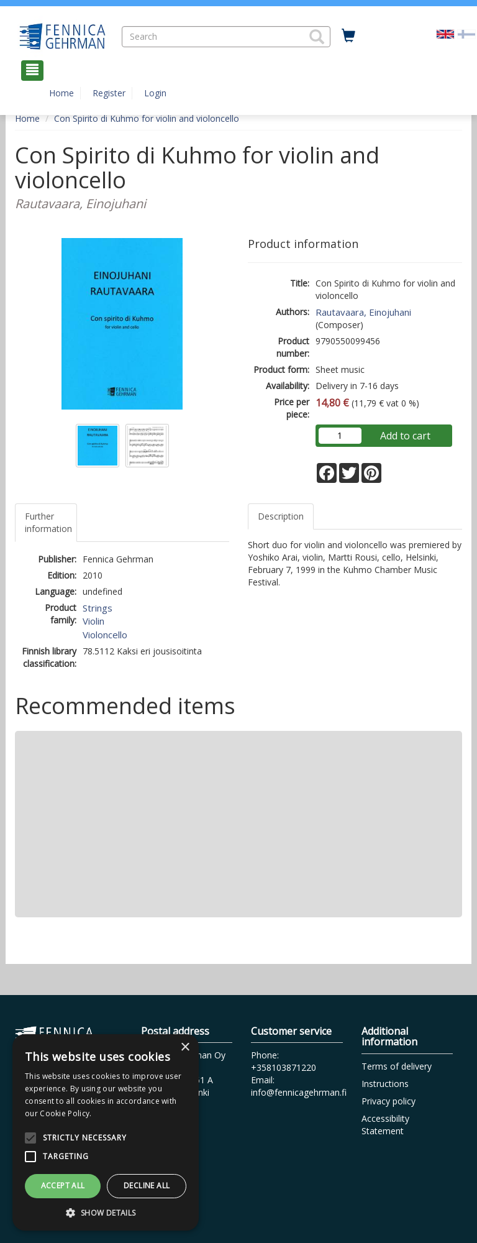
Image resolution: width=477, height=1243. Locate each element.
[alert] (105, 1132)
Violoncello (105, 634)
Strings (97, 608)
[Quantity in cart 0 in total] (348, 36)
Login (155, 93)
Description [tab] (281, 516)
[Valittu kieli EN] (445, 33)
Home (61, 93)
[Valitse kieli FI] (466, 33)
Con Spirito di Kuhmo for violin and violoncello (146, 118)
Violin (93, 621)
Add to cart (405, 436)
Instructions (385, 1083)
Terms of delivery (396, 1066)
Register (109, 93)
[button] (316, 36)
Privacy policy (388, 1101)
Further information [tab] (48, 522)
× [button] (184, 1047)
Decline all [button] (147, 1185)
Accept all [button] (63, 1185)
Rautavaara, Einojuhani (363, 312)
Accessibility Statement (385, 1124)
